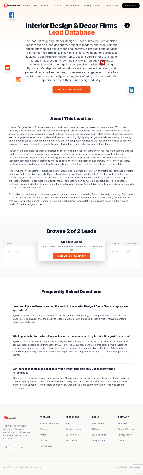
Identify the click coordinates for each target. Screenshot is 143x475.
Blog (97, 5)
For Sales (44, 440)
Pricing (87, 5)
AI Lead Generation (49, 423)
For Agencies (46, 446)
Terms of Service (126, 429)
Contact (122, 440)
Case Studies (72, 435)
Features (25, 5)
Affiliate (109, 5)
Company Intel (99, 440)
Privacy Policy (125, 435)
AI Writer (96, 429)
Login (116, 5)
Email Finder (98, 423)
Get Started (130, 5)
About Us (122, 423)
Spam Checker (99, 435)
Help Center (71, 440)
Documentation (73, 429)
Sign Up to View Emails (71, 255)
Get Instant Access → (71, 89)
